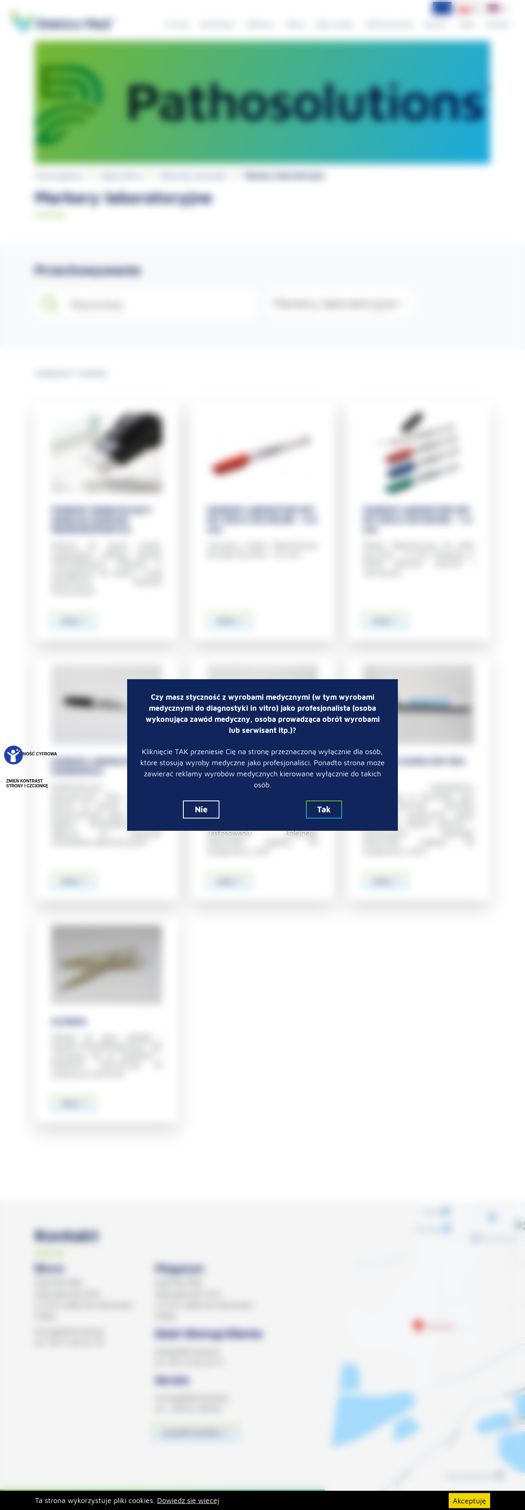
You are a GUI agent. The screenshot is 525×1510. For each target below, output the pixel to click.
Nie (201, 809)
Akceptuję (469, 1500)
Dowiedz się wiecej (188, 1500)
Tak (324, 809)
